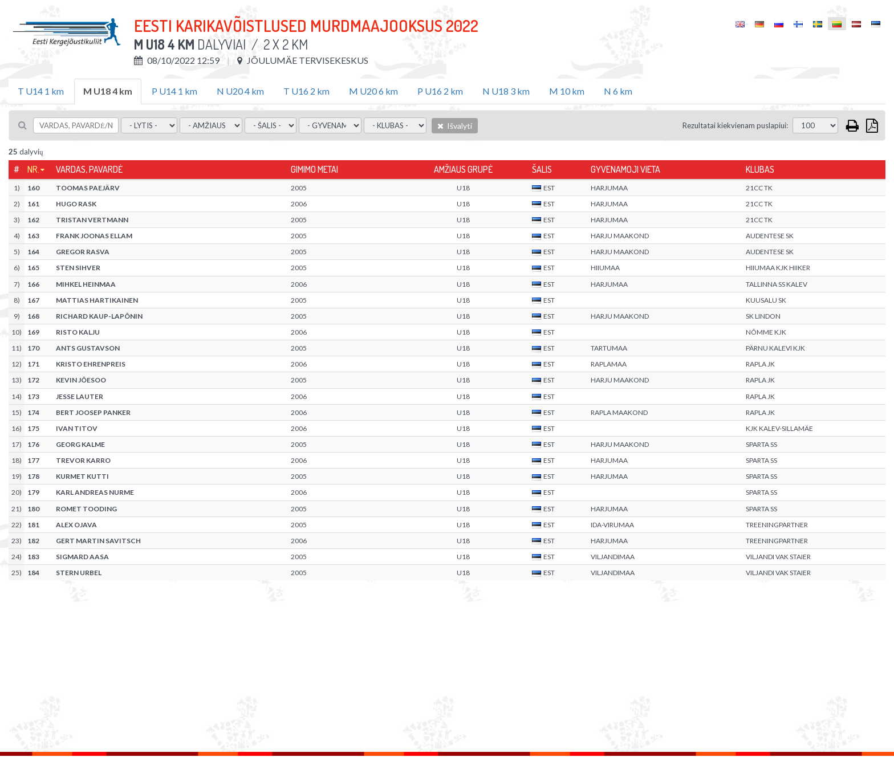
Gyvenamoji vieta (625, 169)
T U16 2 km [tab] (306, 91)
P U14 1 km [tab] (174, 91)
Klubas (760, 169)
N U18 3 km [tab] (506, 91)
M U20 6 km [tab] (373, 91)
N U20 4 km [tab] (240, 91)
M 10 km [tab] (566, 91)
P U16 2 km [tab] (440, 91)
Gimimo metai (314, 169)
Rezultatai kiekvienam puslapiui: (735, 125)
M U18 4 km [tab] (107, 91)
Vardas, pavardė (89, 169)
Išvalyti (454, 126)
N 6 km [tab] (618, 91)
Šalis (542, 169)
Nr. (33, 169)
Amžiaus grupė (463, 169)
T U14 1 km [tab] (41, 91)
